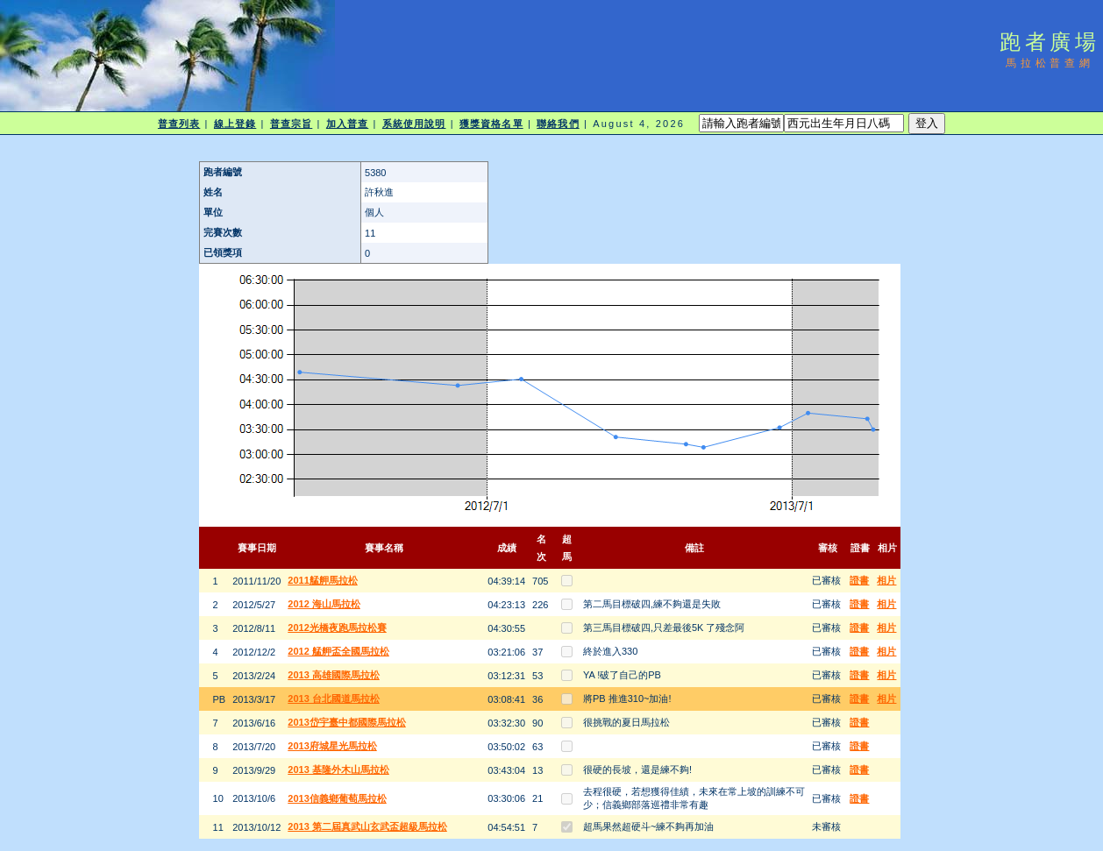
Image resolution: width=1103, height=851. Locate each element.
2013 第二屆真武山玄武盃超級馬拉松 (367, 826)
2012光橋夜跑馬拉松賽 (337, 627)
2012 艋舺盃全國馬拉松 (338, 651)
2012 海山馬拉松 (324, 604)
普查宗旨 (291, 123)
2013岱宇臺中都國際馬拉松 (346, 722)
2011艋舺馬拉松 (322, 580)
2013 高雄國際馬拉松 (334, 675)
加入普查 (347, 123)
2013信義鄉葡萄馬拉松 (337, 798)
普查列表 (179, 123)
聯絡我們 (558, 123)
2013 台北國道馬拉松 (334, 698)
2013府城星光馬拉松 (332, 746)
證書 (859, 580)
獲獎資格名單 (491, 123)
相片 (886, 580)
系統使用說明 (414, 123)
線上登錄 (235, 123)
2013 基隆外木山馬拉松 (338, 769)
